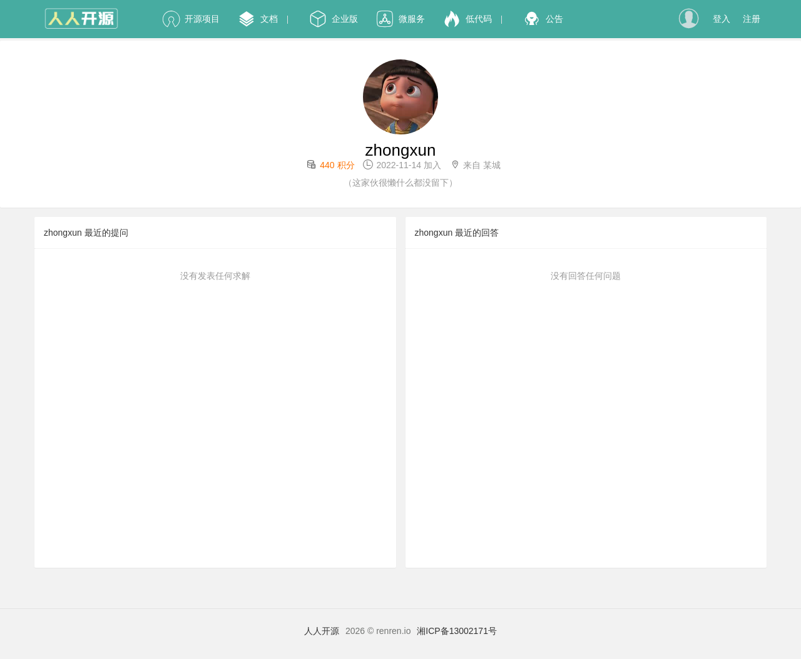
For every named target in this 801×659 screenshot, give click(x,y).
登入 (721, 19)
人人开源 (321, 631)
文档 (258, 19)
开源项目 (191, 19)
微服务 (401, 19)
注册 (751, 19)
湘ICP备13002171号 (457, 631)
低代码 (468, 19)
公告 (543, 19)
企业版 (334, 19)
